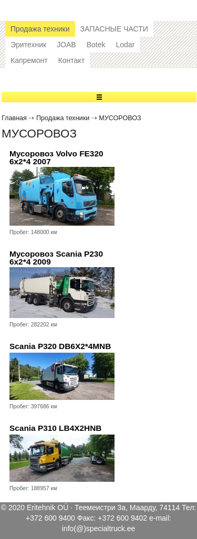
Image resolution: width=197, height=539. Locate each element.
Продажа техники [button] (40, 29)
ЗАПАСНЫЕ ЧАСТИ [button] (114, 29)
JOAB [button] (66, 44)
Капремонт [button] (29, 60)
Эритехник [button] (28, 44)
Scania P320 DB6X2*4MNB (60, 346)
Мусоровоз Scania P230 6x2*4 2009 (56, 258)
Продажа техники (62, 118)
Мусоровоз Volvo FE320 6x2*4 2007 (56, 158)
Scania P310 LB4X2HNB (55, 428)
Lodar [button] (125, 44)
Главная (14, 118)
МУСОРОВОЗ (120, 118)
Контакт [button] (71, 60)
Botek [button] (96, 44)
